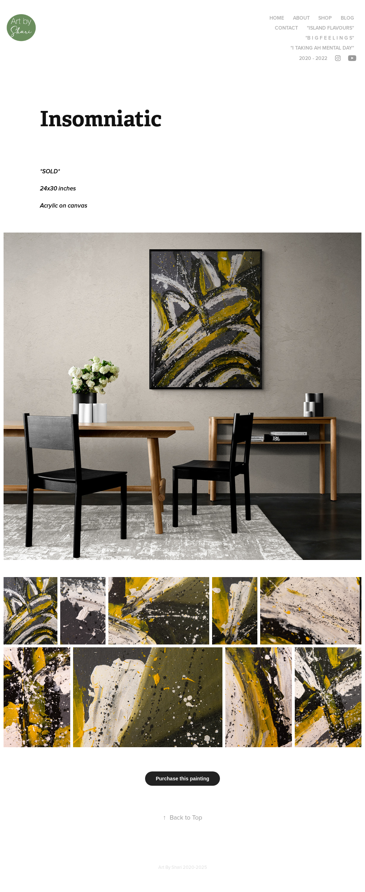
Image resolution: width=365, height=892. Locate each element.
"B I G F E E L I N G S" (329, 37)
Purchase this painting (182, 778)
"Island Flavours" (330, 27)
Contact (286, 27)
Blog (347, 17)
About (301, 17)
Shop (325, 17)
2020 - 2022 (313, 58)
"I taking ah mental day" (322, 47)
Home (276, 17)
